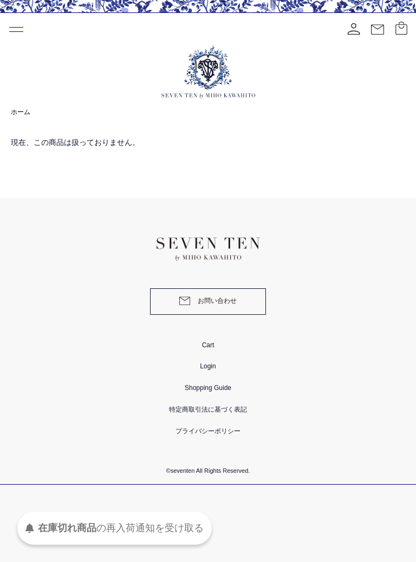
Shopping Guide (208, 388)
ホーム (20, 112)
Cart (208, 345)
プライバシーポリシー (208, 431)
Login (208, 366)
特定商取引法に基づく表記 (208, 409)
